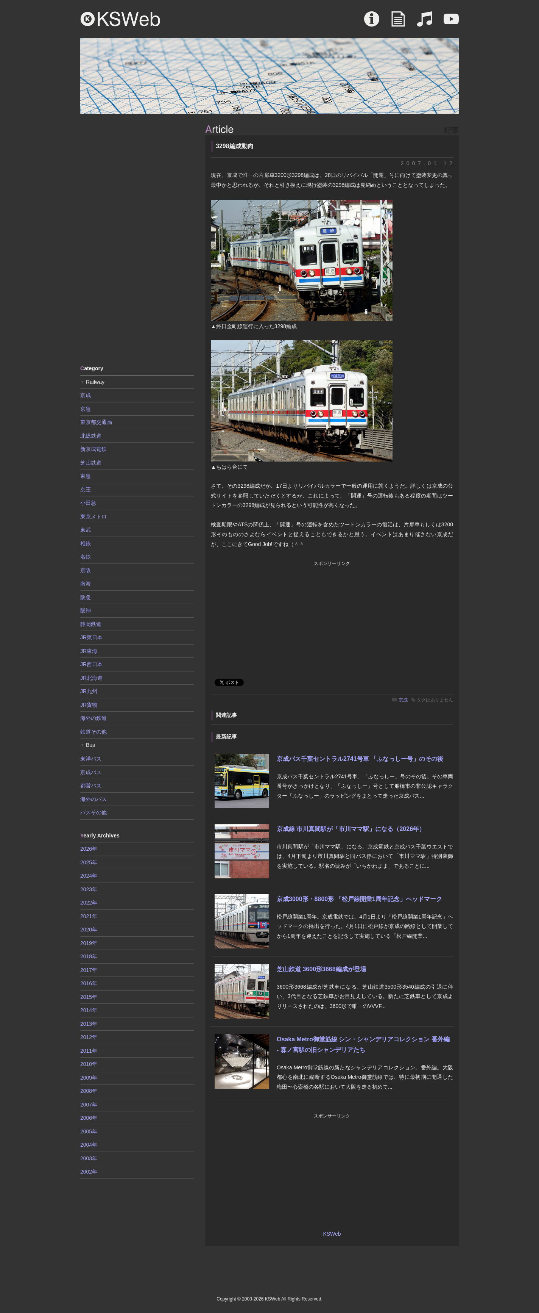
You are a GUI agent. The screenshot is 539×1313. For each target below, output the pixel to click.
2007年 (88, 1105)
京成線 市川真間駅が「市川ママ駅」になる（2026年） (351, 829)
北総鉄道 (90, 436)
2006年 (88, 1118)
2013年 (88, 1024)
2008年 (88, 1091)
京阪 (85, 570)
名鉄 (85, 557)
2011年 (88, 1051)
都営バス (90, 785)
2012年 (88, 1037)
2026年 (88, 849)
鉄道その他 (93, 732)
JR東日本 (91, 637)
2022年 (88, 903)
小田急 (88, 503)
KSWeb (120, 19)
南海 (85, 584)
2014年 (88, 1010)
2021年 (88, 916)
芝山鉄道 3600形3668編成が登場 (321, 969)
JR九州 (88, 691)
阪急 (85, 597)
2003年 (88, 1158)
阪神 (85, 610)
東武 (85, 530)
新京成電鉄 (93, 449)
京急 (85, 409)
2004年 (88, 1145)
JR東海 (88, 651)
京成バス (90, 772)
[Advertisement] (137, 238)
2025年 (88, 862)
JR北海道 (91, 678)
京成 (403, 700)
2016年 (88, 983)
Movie (451, 22)
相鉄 (85, 543)
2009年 (88, 1078)
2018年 (88, 956)
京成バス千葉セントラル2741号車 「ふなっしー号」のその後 (360, 759)
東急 (85, 476)
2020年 (88, 929)
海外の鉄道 (93, 718)
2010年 (88, 1064)
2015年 (88, 997)
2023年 (88, 889)
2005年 (88, 1131)
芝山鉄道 (90, 463)
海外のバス (93, 799)
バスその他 (93, 812)
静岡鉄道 (90, 624)
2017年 (88, 970)
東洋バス (90, 759)
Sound (424, 22)
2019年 (88, 943)
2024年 (88, 876)
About (371, 22)
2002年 (88, 1172)
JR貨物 (88, 705)
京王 (85, 490)
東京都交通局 (96, 422)
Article (398, 22)
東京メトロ (93, 516)
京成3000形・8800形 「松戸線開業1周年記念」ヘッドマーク (359, 899)
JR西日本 (91, 664)
